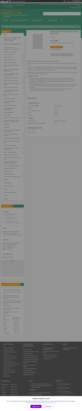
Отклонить (48, 406)
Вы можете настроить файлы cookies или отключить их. (40, 402)
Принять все (36, 406)
